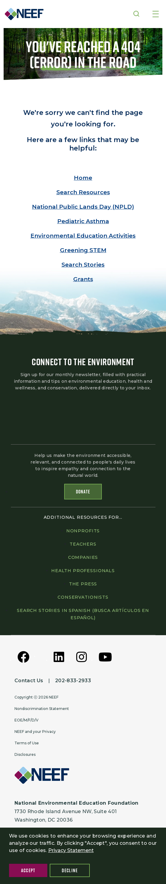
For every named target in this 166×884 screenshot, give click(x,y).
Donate (83, 491)
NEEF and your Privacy (35, 731)
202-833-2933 (73, 680)
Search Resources (83, 192)
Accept (28, 870)
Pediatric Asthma (83, 221)
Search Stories (83, 264)
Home (83, 177)
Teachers (83, 544)
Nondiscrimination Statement (41, 708)
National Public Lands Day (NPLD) (83, 206)
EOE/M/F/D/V (26, 720)
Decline (70, 870)
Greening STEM (83, 250)
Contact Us (28, 680)
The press (83, 584)
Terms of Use (26, 743)
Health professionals (83, 570)
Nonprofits (83, 531)
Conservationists (83, 597)
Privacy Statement (71, 850)
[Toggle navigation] (155, 14)
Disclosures (25, 754)
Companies (83, 557)
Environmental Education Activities (83, 235)
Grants (83, 279)
